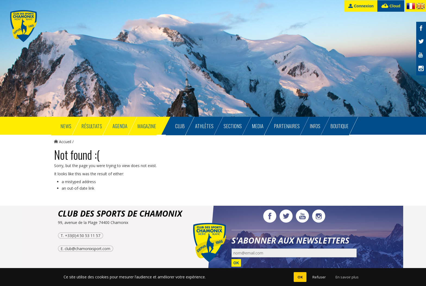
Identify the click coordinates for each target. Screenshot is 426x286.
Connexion (361, 6)
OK (236, 263)
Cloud (390, 6)
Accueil (62, 141)
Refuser (319, 277)
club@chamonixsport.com (87, 248)
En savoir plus (347, 277)
